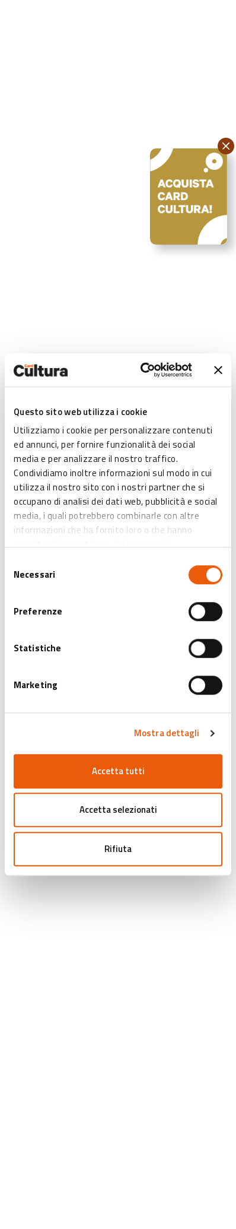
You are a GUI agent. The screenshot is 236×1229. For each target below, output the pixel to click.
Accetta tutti (118, 771)
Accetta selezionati (118, 809)
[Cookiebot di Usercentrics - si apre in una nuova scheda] (144, 370)
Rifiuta (118, 849)
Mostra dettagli (167, 733)
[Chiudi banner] (218, 370)
